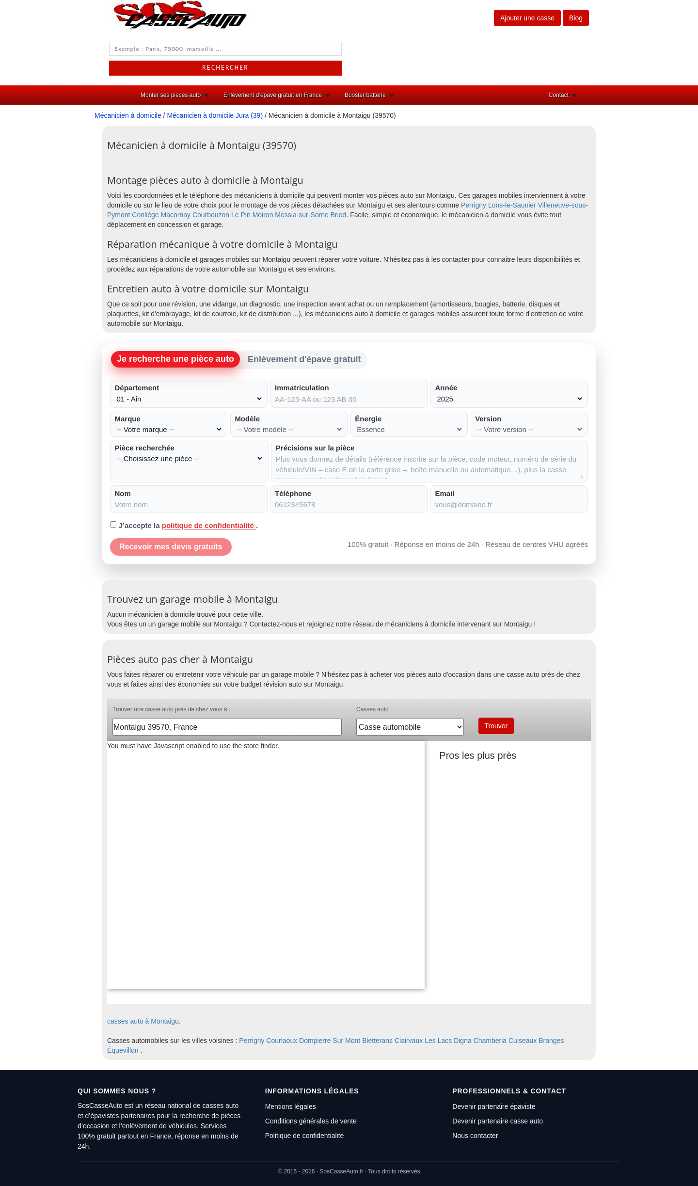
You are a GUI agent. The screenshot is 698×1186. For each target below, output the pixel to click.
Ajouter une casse (527, 18)
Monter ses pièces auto (171, 95)
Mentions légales (290, 1106)
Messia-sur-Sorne (301, 215)
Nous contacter (475, 1135)
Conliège (145, 215)
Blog (576, 18)
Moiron (263, 215)
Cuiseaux (522, 1040)
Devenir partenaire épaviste (493, 1106)
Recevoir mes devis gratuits (170, 547)
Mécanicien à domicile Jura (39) (215, 115)
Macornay (175, 215)
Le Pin (241, 215)
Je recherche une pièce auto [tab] (175, 359)
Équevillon (123, 1050)
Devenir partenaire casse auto (497, 1121)
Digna (463, 1040)
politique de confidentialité (209, 525)
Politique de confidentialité (304, 1135)
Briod (339, 215)
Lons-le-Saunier (512, 205)
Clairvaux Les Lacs (423, 1040)
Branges (551, 1040)
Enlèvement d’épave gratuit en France (272, 95)
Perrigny (473, 205)
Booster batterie (365, 95)
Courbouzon (210, 215)
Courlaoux (281, 1040)
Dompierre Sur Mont (329, 1040)
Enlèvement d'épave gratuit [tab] (304, 359)
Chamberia (490, 1040)
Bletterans (377, 1040)
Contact (559, 95)
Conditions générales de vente (311, 1121)
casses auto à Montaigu (143, 1021)
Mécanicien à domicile (128, 115)
